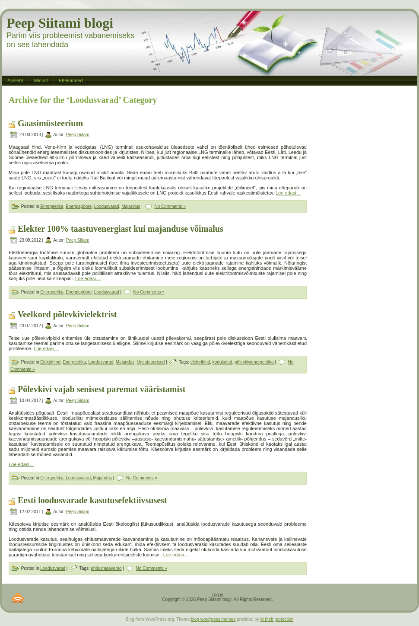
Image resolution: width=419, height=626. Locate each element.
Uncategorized (151, 362)
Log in (217, 594)
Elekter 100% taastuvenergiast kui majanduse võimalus (120, 228)
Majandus (130, 206)
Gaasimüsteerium (50, 123)
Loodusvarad (106, 206)
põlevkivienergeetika (254, 362)
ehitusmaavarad (106, 568)
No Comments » (170, 206)
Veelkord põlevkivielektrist (67, 314)
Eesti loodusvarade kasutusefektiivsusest (92, 500)
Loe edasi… (288, 192)
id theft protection (277, 619)
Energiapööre (79, 206)
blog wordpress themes (213, 619)
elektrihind (200, 362)
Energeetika (51, 206)
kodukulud (222, 362)
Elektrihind (50, 362)
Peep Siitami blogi (59, 23)
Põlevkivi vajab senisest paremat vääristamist (102, 389)
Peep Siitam (77, 134)
